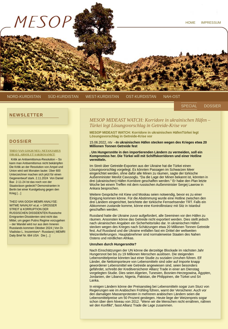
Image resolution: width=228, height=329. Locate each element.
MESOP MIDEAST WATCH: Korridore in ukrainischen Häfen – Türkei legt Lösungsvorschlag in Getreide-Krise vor (150, 122)
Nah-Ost (171, 97)
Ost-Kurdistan (141, 97)
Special (189, 106)
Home (190, 22)
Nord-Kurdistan (24, 97)
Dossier (212, 106)
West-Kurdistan (102, 97)
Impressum (211, 22)
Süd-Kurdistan (63, 97)
